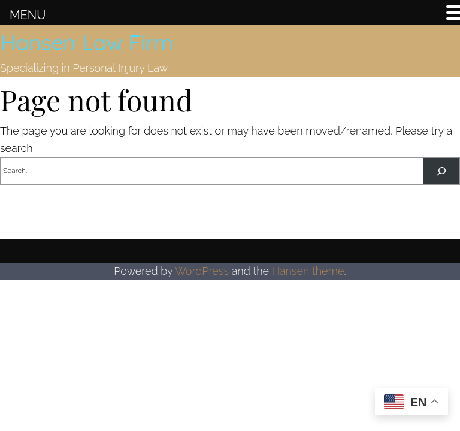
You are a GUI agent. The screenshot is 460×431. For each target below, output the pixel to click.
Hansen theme (308, 271)
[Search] (441, 171)
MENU (28, 15)
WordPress (202, 271)
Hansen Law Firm (86, 42)
